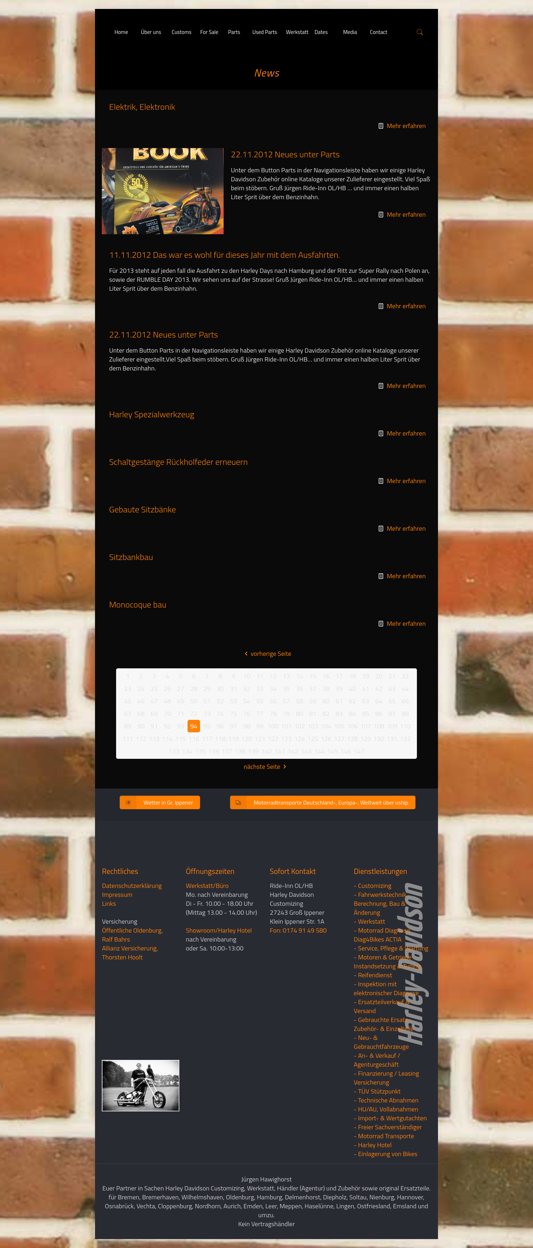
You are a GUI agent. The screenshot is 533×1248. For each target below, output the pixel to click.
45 (127, 701)
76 (246, 713)
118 (220, 738)
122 (273, 738)
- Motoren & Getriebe (383, 957)
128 (352, 738)
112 (140, 738)
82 (325, 713)
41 (365, 688)
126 (325, 738)
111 (127, 738)
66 (405, 701)
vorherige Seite (267, 653)
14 (299, 676)
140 (266, 751)
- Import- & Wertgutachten (390, 1118)
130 (378, 738)
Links (109, 903)
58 (299, 701)
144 (319, 751)
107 (365, 726)
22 (405, 676)
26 (167, 688)
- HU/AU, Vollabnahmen (386, 1109)
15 (312, 676)
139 (253, 751)
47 (154, 701)
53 (233, 701)
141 (279, 751)
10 (246, 676)
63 (365, 701)
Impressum (117, 894)
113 (154, 738)
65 (391, 701)
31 (233, 688)
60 (325, 701)
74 (220, 713)
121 (259, 738)
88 (405, 713)
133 (174, 751)
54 (246, 701)
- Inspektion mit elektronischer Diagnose (386, 988)
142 (293, 751)
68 (140, 713)
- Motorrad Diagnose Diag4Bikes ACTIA (382, 934)
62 (352, 701)
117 (206, 738)
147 (359, 751)
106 (352, 726)
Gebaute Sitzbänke (142, 509)
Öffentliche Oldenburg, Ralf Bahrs (132, 934)
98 (246, 726)
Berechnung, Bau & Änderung (379, 908)
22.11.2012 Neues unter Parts (285, 154)
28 (193, 688)
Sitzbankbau (131, 556)
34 (273, 688)
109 (392, 726)
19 (365, 676)
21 (391, 676)
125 (312, 738)
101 (286, 726)
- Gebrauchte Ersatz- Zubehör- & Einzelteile (384, 1024)
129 (365, 738)
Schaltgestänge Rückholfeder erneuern (178, 461)
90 (140, 726)
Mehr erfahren (406, 126)
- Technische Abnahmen (386, 1100)
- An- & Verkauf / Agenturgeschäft (377, 1060)
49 (180, 701)
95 (206, 726)
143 (306, 751)
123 (286, 738)
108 (378, 726)
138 (240, 751)
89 (127, 726)
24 (140, 688)
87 (391, 713)
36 (299, 688)
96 (220, 726)
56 (273, 701)
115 (180, 738)
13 (286, 676)
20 (378, 676)
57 (286, 701)
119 (233, 738)
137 (226, 751)
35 (286, 688)
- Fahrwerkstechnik (380, 894)
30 (220, 688)
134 (187, 751)
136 (213, 751)
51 (206, 701)
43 (391, 688)
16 (325, 676)
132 (405, 738)
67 (127, 713)
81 (312, 713)
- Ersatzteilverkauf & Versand (382, 1006)
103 (312, 726)
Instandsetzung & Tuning (387, 966)
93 (180, 726)
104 (325, 726)
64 (378, 701)
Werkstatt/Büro (207, 885)
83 (339, 713)
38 (325, 688)
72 (193, 713)
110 (405, 726)
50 (193, 701)
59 (312, 701)
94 (193, 726)
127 (339, 738)
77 (259, 713)
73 (206, 713)
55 (259, 701)
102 (299, 726)
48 (167, 701)
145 (332, 751)
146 (345, 751)
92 (167, 726)
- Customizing (372, 885)
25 (154, 688)
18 (352, 676)
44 (405, 688)
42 (378, 688)
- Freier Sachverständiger (388, 1127)
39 (339, 688)
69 (154, 713)
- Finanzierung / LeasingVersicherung (386, 1077)
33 (259, 688)
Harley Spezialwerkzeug (151, 414)
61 (339, 701)
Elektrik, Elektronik (142, 106)
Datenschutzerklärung (131, 885)
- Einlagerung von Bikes (385, 1154)
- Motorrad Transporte (384, 1136)
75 (233, 713)
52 (220, 701)
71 (180, 713)
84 (352, 713)
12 (273, 676)
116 (193, 738)
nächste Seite (266, 766)
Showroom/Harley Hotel (218, 930)
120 (246, 738)
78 (273, 713)
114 (167, 738)
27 (180, 688)
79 (286, 713)
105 (339, 726)
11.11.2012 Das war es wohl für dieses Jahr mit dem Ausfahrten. (224, 254)
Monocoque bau (137, 604)
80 (299, 713)
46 (140, 701)
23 (127, 688)
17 (339, 676)
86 (378, 713)
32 (246, 688)
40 (352, 688)
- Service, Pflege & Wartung (391, 948)
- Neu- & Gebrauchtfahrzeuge (381, 1042)
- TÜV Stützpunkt (377, 1091)
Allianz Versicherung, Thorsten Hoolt (130, 952)
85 (365, 713)
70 (167, 713)
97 (233, 726)
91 (154, 726)
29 (206, 688)
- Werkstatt (369, 921)
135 (200, 751)
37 (312, 688)
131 (392, 738)
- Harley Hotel (373, 1145)
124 (299, 738)
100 (273, 726)
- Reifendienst (373, 975)
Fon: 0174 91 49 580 (298, 930)
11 (259, 676)
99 (259, 726)
